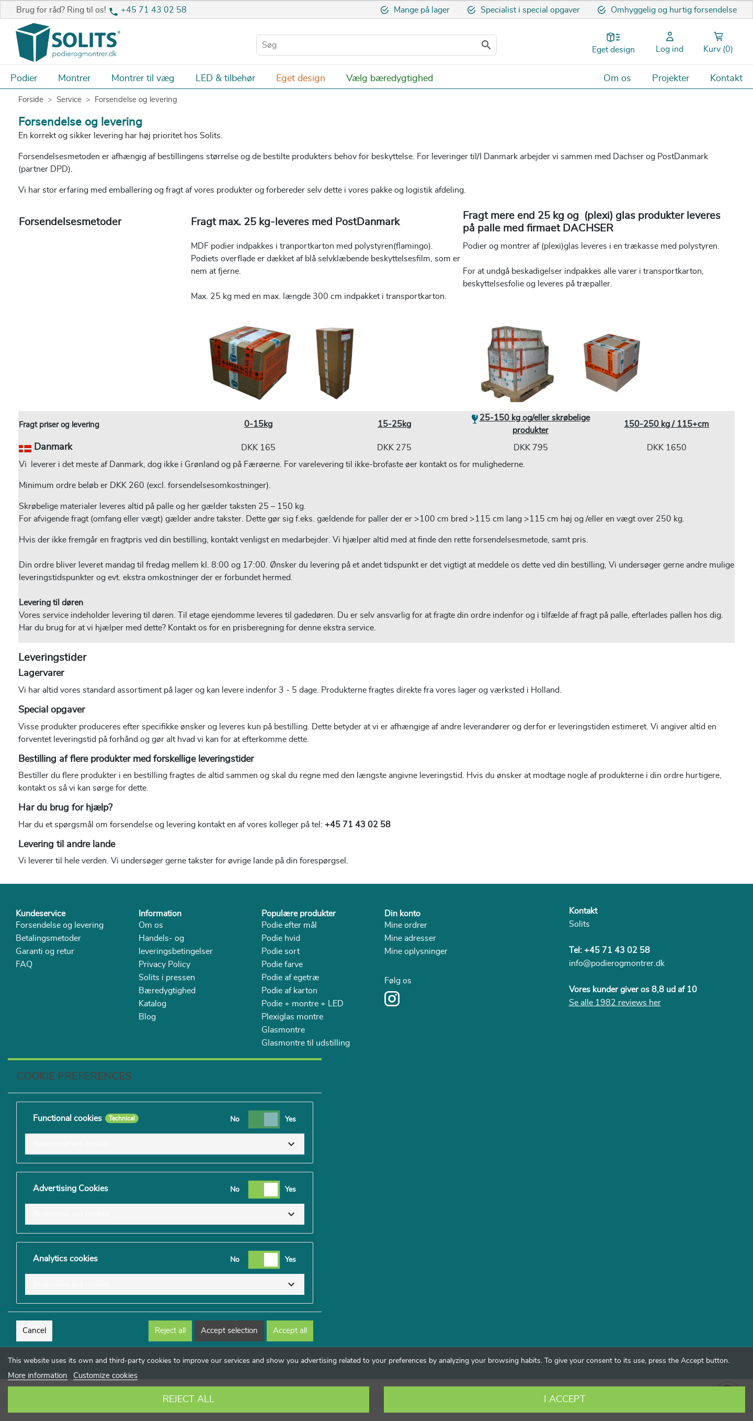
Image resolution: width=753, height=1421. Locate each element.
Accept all (290, 1331)
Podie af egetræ (290, 977)
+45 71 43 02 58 (154, 10)
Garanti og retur (45, 951)
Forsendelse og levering (60, 925)
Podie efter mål (289, 925)
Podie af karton (289, 990)
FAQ (24, 964)
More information (37, 1376)
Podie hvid (280, 938)
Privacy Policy (164, 964)
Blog (147, 1017)
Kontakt (583, 911)
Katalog (152, 1004)
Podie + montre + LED (302, 1004)
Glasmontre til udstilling (305, 1043)
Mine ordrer (405, 925)
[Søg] (376, 45)
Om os (151, 925)
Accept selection (229, 1331)
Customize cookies (105, 1376)
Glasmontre (283, 1030)
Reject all (170, 1331)
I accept (565, 1399)
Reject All (188, 1399)
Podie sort (280, 951)
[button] (164, 1144)
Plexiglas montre (292, 1017)
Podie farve (282, 964)
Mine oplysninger (416, 951)
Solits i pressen (167, 977)
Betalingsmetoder (48, 938)
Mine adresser (410, 938)
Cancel (34, 1331)
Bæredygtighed (167, 990)
